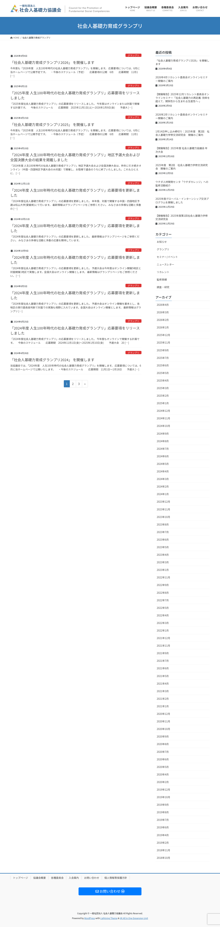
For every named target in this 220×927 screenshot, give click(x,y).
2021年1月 (163, 706)
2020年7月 (163, 752)
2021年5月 (163, 676)
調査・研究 (163, 287)
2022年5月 (163, 608)
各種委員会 (57, 877)
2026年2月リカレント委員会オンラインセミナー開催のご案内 (181, 116)
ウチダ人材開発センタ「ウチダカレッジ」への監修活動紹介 (181, 183)
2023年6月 (163, 539)
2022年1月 (163, 630)
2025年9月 (163, 350)
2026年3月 (163, 312)
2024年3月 (163, 479)
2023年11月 (163, 509)
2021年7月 (163, 660)
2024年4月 (163, 471)
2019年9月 (163, 804)
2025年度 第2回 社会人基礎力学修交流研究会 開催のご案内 (181, 166)
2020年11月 (163, 721)
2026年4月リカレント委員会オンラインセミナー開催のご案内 (181, 79)
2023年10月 (163, 517)
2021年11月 (163, 645)
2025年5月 (163, 373)
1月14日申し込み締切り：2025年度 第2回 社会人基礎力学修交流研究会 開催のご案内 (182, 133)
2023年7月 (163, 532)
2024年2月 (163, 486)
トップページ (20, 877)
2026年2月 (163, 320)
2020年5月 (163, 767)
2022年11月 (163, 577)
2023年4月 (163, 554)
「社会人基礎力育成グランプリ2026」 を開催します (52, 62)
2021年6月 (163, 668)
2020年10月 (163, 729)
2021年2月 (163, 698)
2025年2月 (163, 395)
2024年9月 (163, 433)
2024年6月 (163, 456)
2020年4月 (163, 774)
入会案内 (74, 877)
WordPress (89, 918)
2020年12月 (163, 714)
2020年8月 (163, 744)
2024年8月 (163, 441)
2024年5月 (163, 464)
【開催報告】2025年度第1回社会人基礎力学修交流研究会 (181, 217)
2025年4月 (163, 380)
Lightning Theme (108, 918)
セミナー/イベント (167, 257)
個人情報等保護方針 (115, 877)
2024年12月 (163, 410)
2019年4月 (163, 835)
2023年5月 (163, 547)
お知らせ (162, 241)
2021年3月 (163, 691)
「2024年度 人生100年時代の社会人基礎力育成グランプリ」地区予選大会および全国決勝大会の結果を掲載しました (75, 157)
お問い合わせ (91, 877)
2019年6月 (163, 827)
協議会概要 (39, 877)
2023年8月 (163, 524)
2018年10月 (163, 858)
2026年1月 (163, 327)
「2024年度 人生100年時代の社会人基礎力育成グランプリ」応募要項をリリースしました (75, 330)
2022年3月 (163, 623)
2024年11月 (163, 418)
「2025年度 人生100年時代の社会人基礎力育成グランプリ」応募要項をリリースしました (75, 95)
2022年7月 (163, 600)
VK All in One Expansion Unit (134, 918)
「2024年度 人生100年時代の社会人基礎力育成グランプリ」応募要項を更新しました (75, 193)
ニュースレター (165, 264)
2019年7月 (163, 820)
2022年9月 (163, 585)
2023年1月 (163, 570)
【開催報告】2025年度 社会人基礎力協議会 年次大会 (181, 150)
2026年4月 (163, 304)
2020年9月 (163, 736)
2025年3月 (163, 388)
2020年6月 (163, 759)
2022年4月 (163, 615)
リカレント (163, 272)
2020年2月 (163, 782)
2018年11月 (163, 850)
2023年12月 (163, 501)
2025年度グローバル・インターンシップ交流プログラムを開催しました (182, 200)
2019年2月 (163, 842)
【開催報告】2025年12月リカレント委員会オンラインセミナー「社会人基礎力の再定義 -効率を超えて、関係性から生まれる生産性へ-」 (182, 97)
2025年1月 (163, 403)
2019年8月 (163, 812)
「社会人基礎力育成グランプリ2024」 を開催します (52, 359)
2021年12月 (163, 638)
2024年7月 (163, 448)
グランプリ (133, 55)
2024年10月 (163, 426)
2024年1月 (163, 494)
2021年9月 (163, 653)
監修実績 (162, 279)
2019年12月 (163, 789)
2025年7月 (163, 358)
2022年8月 (163, 592)
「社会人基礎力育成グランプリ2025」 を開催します (52, 124)
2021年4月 (163, 683)
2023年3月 (163, 562)
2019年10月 (163, 797)
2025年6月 (163, 365)
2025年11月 (163, 342)
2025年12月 (163, 335)
